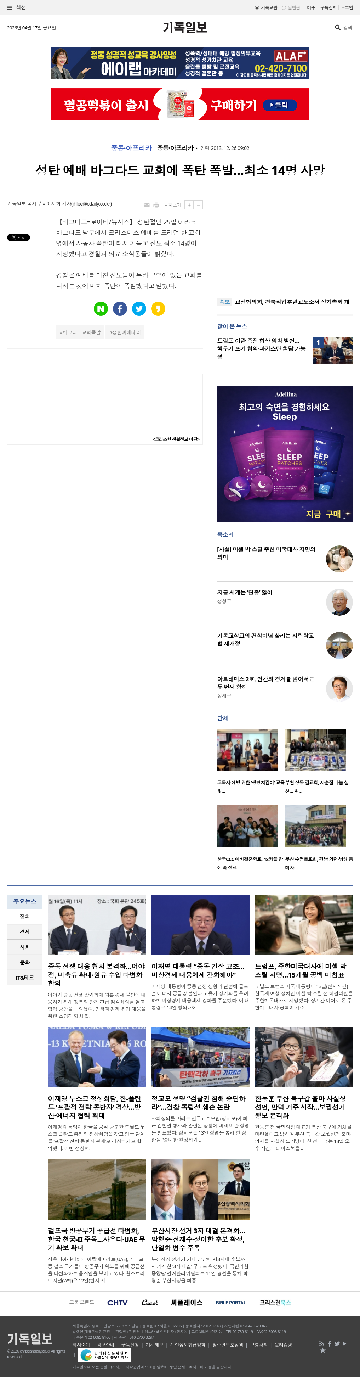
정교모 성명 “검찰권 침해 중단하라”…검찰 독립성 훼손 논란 (198, 1103)
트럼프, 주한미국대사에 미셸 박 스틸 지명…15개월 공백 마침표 (300, 971)
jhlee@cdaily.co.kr (91, 203)
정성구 (224, 601)
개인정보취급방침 (188, 1345)
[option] (251, 763)
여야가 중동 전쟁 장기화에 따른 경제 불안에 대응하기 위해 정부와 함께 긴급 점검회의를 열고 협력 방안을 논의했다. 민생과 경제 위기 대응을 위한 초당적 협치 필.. (97, 1005)
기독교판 (269, 8)
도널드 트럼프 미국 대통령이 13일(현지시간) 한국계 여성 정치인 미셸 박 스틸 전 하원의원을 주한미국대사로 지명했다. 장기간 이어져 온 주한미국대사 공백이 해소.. (304, 997)
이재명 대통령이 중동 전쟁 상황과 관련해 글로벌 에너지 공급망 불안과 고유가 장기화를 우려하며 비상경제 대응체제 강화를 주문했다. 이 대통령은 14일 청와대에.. (200, 997)
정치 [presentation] (25, 916)
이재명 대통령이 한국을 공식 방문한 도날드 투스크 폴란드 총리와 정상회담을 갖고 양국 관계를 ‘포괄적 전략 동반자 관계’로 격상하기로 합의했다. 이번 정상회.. (96, 1138)
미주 (311, 8)
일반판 (294, 8)
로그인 (347, 8)
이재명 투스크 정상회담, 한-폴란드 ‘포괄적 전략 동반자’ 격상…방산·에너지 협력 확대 (94, 1107)
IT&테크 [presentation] (25, 977)
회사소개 (81, 1345)
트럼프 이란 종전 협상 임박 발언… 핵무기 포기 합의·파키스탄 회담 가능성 (261, 348)
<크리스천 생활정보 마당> (176, 439)
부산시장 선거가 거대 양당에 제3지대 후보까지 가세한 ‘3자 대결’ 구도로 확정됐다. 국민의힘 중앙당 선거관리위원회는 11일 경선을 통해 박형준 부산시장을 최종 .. (199, 1270)
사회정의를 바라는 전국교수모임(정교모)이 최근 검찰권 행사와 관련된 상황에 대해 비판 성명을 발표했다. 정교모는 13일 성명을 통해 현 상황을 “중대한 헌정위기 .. (200, 1129)
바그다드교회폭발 (82, 332)
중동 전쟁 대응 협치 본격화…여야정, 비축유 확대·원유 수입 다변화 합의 (96, 975)
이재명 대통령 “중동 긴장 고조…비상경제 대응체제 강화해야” (197, 971)
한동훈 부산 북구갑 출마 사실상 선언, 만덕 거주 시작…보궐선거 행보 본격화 (300, 1107)
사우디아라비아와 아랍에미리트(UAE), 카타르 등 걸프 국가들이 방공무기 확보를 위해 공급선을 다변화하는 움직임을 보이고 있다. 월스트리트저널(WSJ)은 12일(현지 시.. (96, 1270)
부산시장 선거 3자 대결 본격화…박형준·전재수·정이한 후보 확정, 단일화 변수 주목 (198, 1239)
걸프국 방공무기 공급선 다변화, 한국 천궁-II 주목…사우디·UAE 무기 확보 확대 (96, 1239)
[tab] (24, 916)
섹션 (16, 7)
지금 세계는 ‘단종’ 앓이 (244, 593)
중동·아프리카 (131, 148)
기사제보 (155, 1345)
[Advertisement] (285, 244)
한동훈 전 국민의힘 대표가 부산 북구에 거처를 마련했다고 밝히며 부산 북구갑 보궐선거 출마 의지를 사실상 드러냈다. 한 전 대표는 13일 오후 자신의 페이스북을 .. (303, 1138)
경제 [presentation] (25, 931)
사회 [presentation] (25, 947)
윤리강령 (283, 1345)
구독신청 (328, 8)
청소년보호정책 (227, 1345)
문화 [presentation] (25, 962)
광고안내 (105, 1345)
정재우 (224, 695)
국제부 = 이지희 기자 (49, 203)
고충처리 (259, 1345)
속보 (224, 302)
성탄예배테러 (126, 332)
